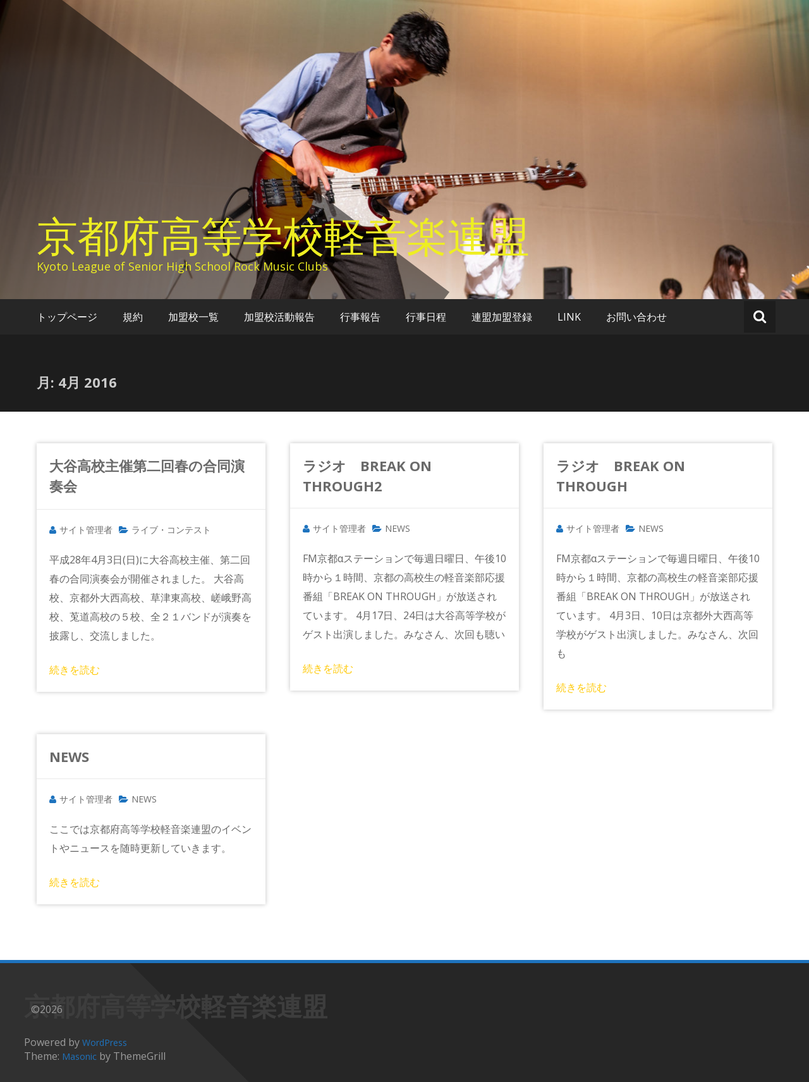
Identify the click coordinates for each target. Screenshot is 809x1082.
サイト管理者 (86, 530)
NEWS (397, 528)
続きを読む (74, 670)
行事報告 (360, 317)
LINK (569, 317)
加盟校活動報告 (279, 317)
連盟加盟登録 (501, 317)
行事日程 (426, 317)
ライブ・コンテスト (171, 530)
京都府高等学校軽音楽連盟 (283, 235)
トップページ (67, 317)
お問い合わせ (636, 317)
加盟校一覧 (193, 317)
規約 (133, 317)
